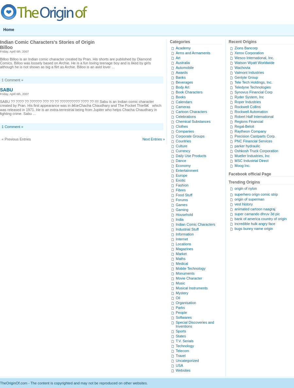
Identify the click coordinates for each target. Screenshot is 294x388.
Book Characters (189, 92)
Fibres (181, 190)
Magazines (184, 249)
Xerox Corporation (249, 53)
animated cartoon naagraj (255, 209)
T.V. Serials (185, 341)
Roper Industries (248, 102)
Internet (182, 239)
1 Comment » (12, 127)
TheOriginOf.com (147, 12)
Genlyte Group (246, 77)
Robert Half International (254, 117)
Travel (181, 356)
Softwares (184, 317)
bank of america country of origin (261, 219)
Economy (183, 166)
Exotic (181, 180)
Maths (181, 259)
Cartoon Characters (191, 112)
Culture (181, 146)
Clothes (182, 126)
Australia (183, 63)
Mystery (182, 293)
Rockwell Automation (251, 112)
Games (181, 205)
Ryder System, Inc (249, 97)
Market (181, 254)
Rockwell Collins (248, 107)
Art (178, 58)
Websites (183, 370)
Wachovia (242, 68)
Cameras (183, 107)
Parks (180, 308)
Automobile (185, 68)
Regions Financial (249, 121)
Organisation (186, 303)
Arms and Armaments (193, 53)
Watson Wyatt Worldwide (254, 63)
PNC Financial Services (253, 141)
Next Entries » (153, 139)
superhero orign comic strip (256, 194)
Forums (182, 200)
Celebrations (186, 117)
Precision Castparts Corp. (255, 136)
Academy (183, 48)
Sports (181, 331)
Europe (181, 175)
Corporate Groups (190, 136)
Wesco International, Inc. (254, 58)
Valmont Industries (249, 72)
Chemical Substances (193, 121)
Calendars (184, 102)
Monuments (185, 273)
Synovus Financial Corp (253, 92)
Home (8, 29)
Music (180, 283)
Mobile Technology (190, 268)
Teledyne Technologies (253, 87)
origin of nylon (246, 188)
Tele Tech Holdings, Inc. (253, 82)
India (180, 219)
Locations (183, 244)
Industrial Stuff (187, 229)
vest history (244, 204)
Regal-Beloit (244, 126)
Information (185, 234)
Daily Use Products (191, 156)
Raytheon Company (250, 131)
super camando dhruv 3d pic (257, 214)
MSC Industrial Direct (252, 161)
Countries (183, 141)
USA (179, 365)
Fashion (182, 185)
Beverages (184, 82)
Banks (181, 77)
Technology (185, 346)
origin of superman (249, 199)
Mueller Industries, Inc (252, 156)
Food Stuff (184, 195)
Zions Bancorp (246, 48)
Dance (181, 161)
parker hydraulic (247, 146)
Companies (185, 131)
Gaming (182, 210)
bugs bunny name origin (254, 229)
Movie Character (189, 278)
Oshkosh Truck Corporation (256, 151)
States (181, 336)
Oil (178, 298)
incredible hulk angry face (255, 224)
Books (181, 97)
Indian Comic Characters (195, 224)
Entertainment (187, 170)
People (181, 313)
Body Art (182, 87)
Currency (183, 151)
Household (184, 215)
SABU (6, 89)
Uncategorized (187, 361)
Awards (182, 72)
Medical (182, 264)
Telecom (182, 351)
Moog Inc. (242, 166)
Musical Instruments (192, 288)
